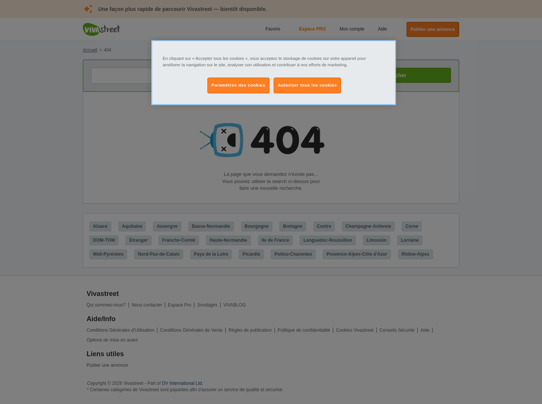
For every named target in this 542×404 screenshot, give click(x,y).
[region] (273, 72)
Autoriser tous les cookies (307, 85)
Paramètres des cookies (238, 85)
